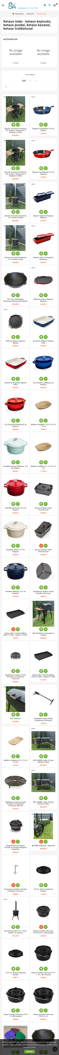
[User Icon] (49, 5)
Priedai (15, 63)
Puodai (43, 63)
